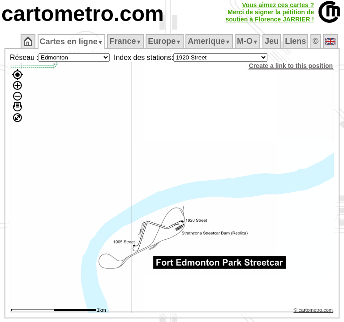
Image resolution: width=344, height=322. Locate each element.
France (126, 41)
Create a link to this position (291, 65)
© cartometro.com (314, 311)
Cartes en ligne (71, 41)
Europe (165, 41)
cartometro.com (82, 13)
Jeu (272, 41)
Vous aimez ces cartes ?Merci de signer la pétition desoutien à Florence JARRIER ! (269, 12)
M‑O (248, 41)
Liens (296, 41)
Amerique (210, 41)
